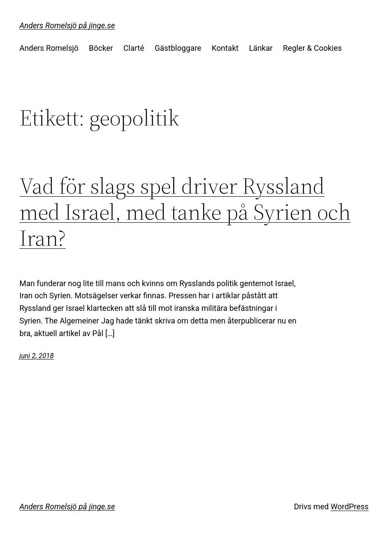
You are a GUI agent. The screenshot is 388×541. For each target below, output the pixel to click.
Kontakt (225, 48)
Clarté (133, 48)
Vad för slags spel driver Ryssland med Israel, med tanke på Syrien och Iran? (185, 212)
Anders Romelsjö (49, 48)
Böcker (101, 48)
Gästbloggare (178, 48)
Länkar (261, 48)
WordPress (349, 506)
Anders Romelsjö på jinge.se (67, 25)
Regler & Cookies (312, 48)
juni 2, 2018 (37, 356)
